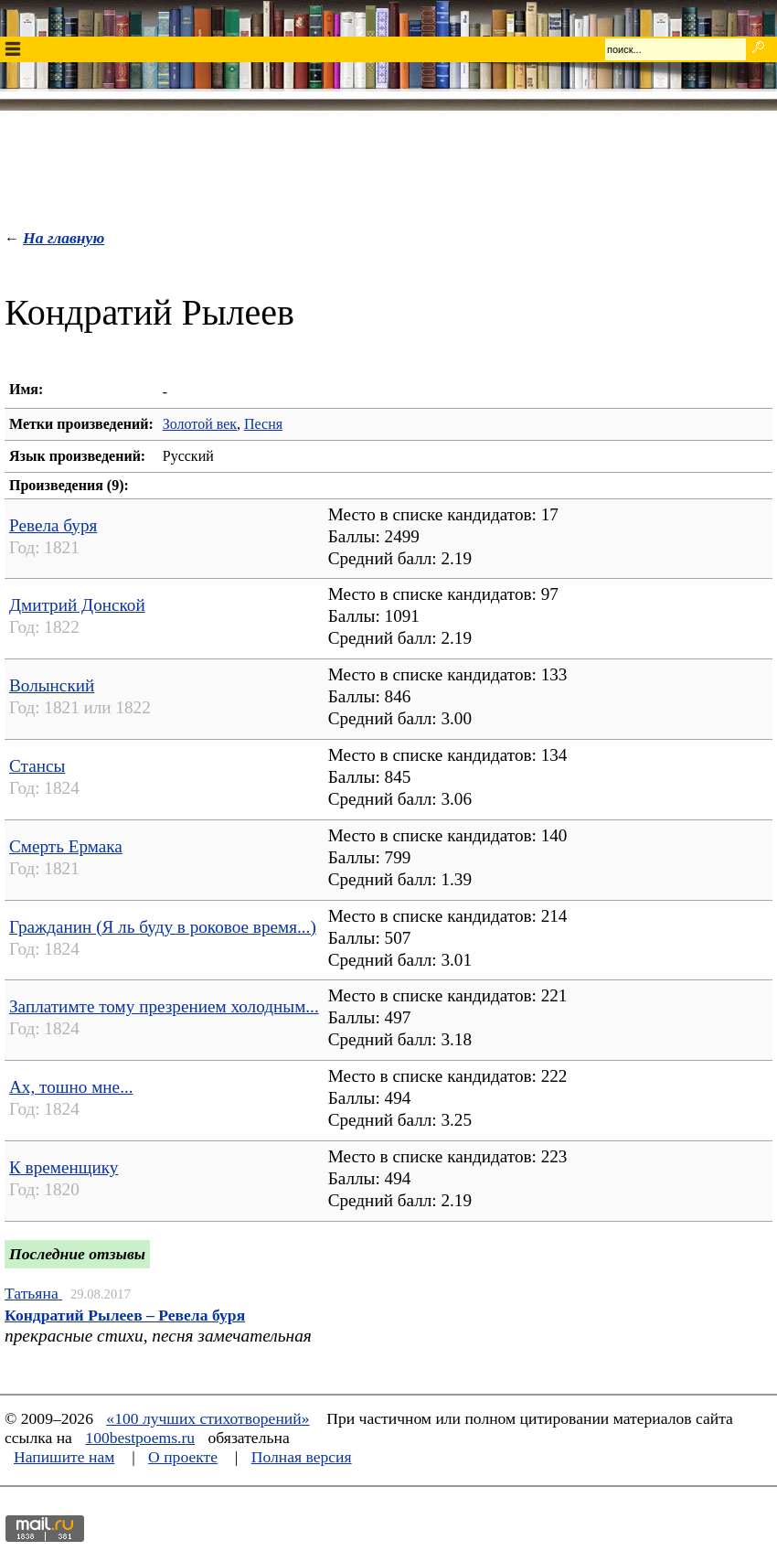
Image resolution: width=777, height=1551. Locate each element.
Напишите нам (64, 1457)
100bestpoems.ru (140, 1437)
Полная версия (301, 1457)
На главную (63, 238)
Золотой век (200, 424)
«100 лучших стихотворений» (207, 1418)
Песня (263, 424)
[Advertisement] (388, 165)
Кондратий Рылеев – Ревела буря (125, 1315)
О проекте (183, 1457)
